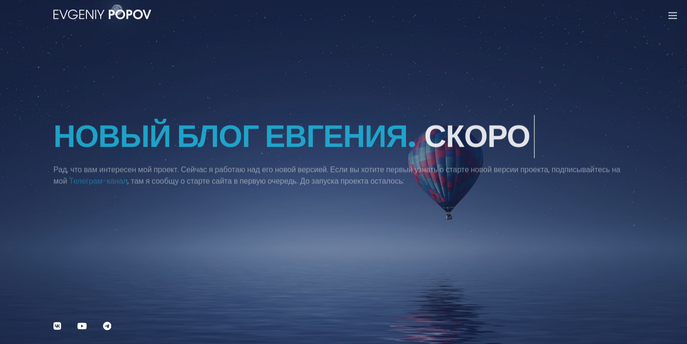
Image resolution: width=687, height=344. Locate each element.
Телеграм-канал (98, 184)
